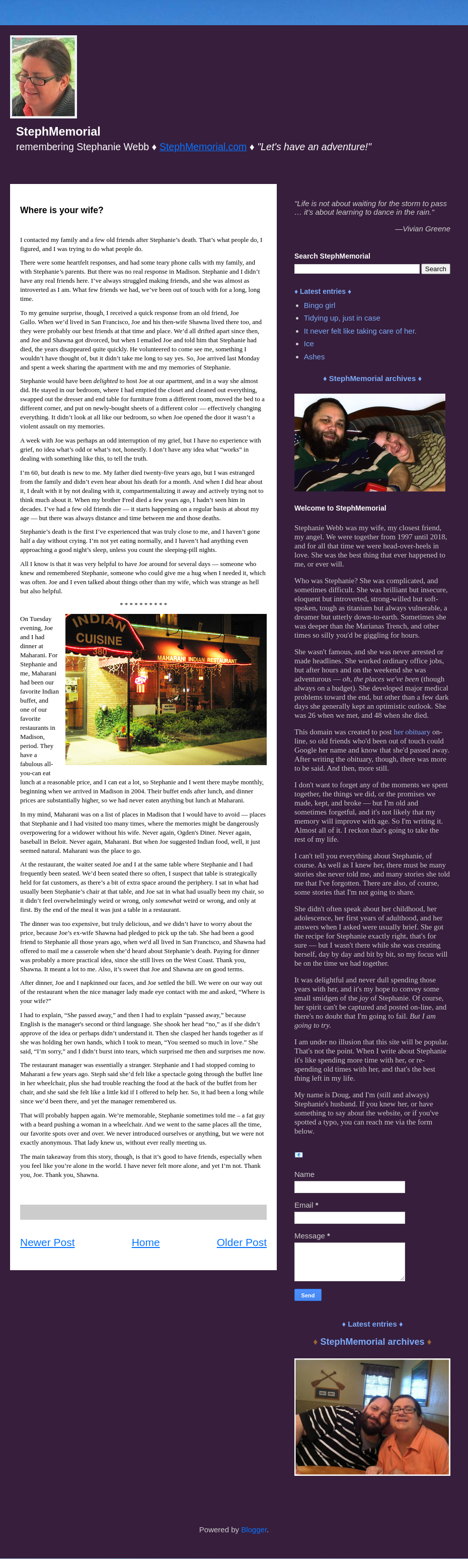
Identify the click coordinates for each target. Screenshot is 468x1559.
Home (146, 1242)
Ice (309, 343)
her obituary (412, 732)
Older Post (242, 1242)
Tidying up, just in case (342, 318)
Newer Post (47, 1242)
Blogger (254, 1529)
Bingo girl (320, 305)
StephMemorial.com (203, 146)
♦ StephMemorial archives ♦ (372, 378)
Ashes (314, 356)
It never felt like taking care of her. (360, 331)
